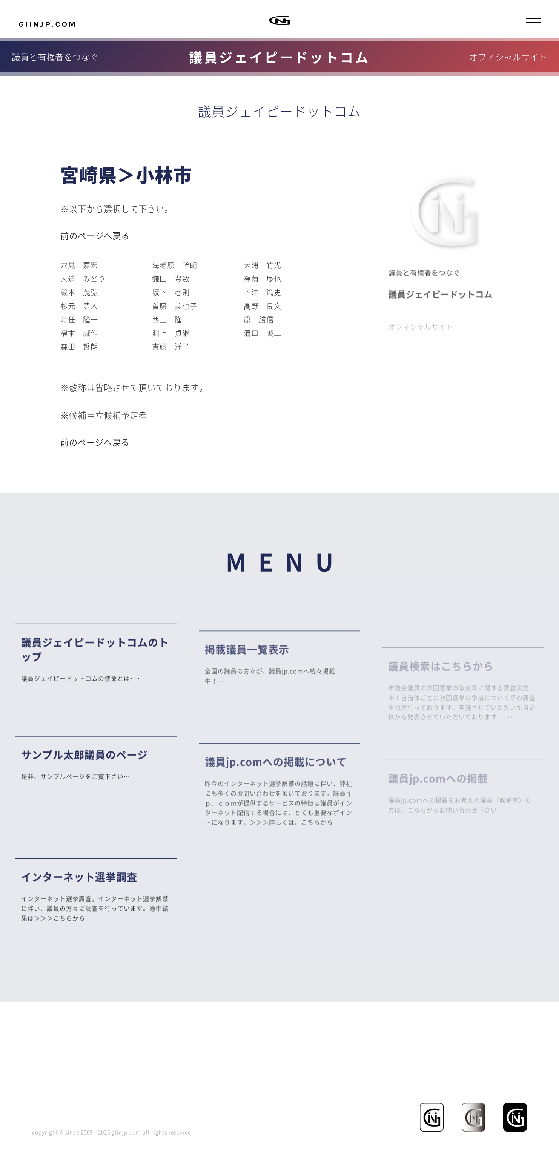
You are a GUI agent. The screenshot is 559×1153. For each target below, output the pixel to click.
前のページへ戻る (95, 235)
